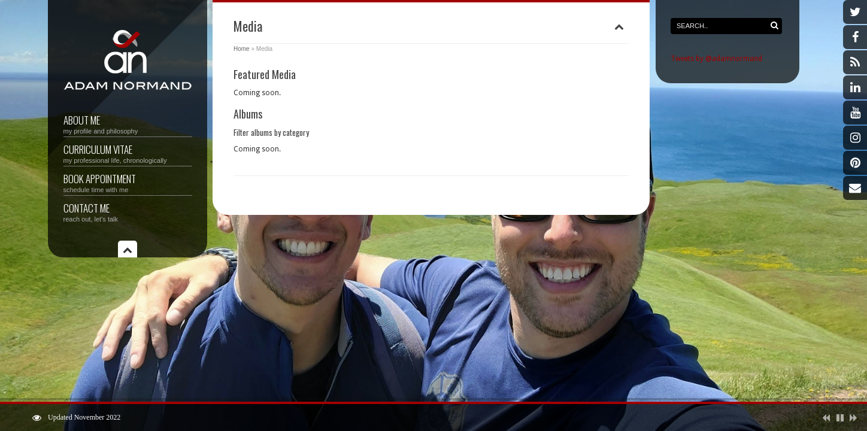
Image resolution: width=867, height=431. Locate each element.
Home (242, 48)
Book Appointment (127, 182)
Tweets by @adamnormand (716, 58)
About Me (127, 124)
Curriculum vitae (127, 153)
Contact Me (127, 212)
